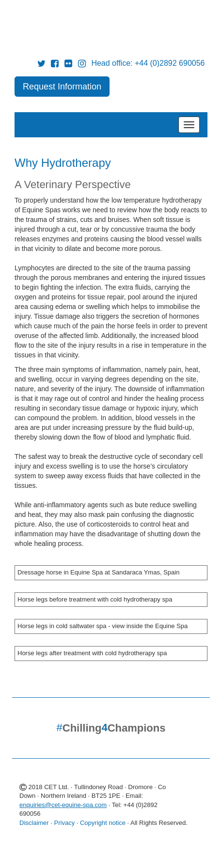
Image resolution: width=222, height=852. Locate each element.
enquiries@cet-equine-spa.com (63, 804)
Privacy (64, 822)
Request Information (62, 86)
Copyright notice (103, 822)
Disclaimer (34, 822)
